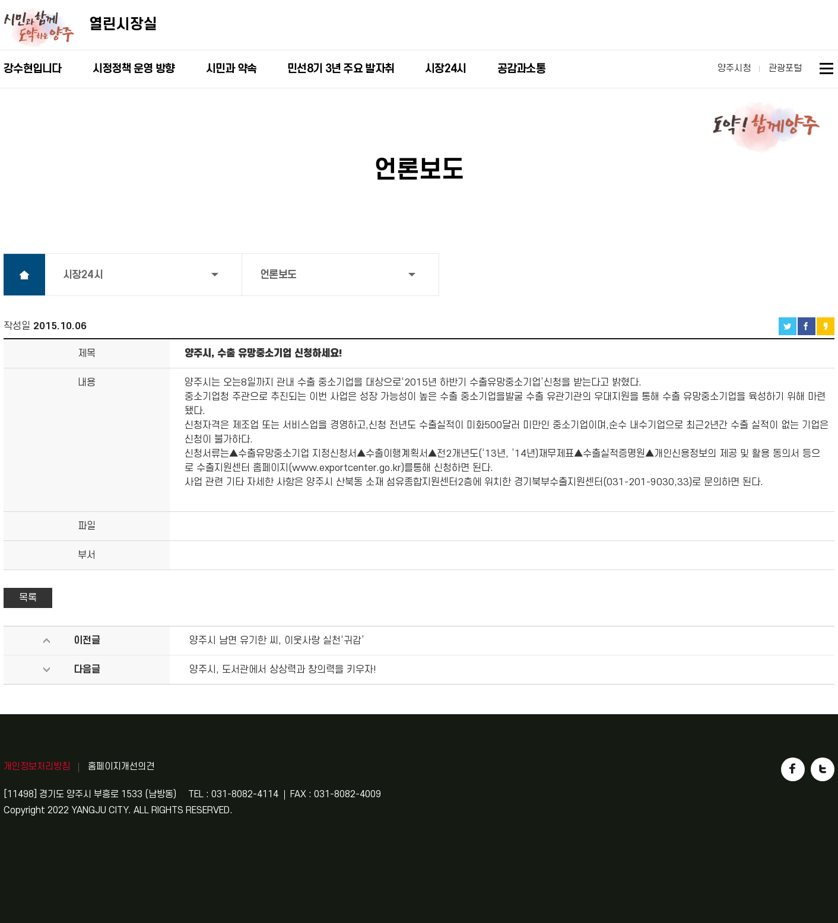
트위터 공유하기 (787, 326)
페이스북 (793, 769)
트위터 (822, 769)
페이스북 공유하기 (806, 326)
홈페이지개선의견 (121, 766)
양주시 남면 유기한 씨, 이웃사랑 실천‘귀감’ (276, 640)
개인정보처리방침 (37, 766)
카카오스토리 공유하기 (825, 326)
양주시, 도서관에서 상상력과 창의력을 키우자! (282, 669)
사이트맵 (827, 70)
